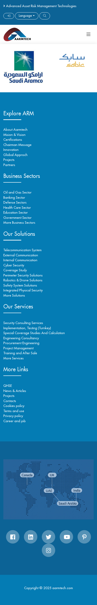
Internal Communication (20, 260)
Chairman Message (17, 145)
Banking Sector (14, 197)
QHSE (7, 386)
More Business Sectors (19, 222)
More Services (13, 358)
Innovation (11, 150)
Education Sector (15, 212)
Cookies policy (13, 406)
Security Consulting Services (23, 323)
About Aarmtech (15, 129)
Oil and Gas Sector (17, 192)
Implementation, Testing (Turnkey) (27, 328)
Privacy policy (13, 416)
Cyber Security (13, 265)
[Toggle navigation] (88, 34)
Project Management (18, 348)
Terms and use (13, 411)
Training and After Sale (20, 353)
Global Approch (15, 155)
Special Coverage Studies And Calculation (34, 333)
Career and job (14, 421)
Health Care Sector (17, 207)
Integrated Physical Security (23, 290)
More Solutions (14, 295)
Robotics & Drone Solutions (22, 280)
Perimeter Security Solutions (23, 275)
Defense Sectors (15, 202)
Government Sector (17, 217)
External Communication (20, 255)
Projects (9, 160)
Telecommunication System (22, 250)
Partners (9, 165)
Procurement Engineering (21, 343)
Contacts (9, 401)
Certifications (12, 139)
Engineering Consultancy (21, 338)
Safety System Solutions (20, 285)
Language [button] (25, 16)
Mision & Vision (14, 135)
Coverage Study (15, 270)
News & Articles (14, 391)
